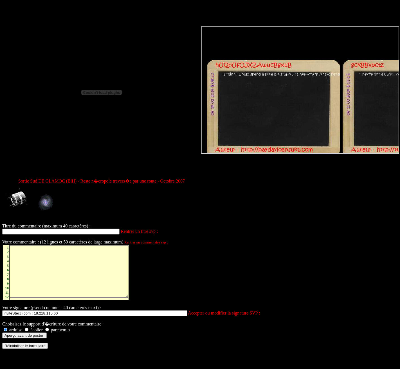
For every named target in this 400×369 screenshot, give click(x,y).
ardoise (13, 338)
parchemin (57, 338)
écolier (34, 338)
